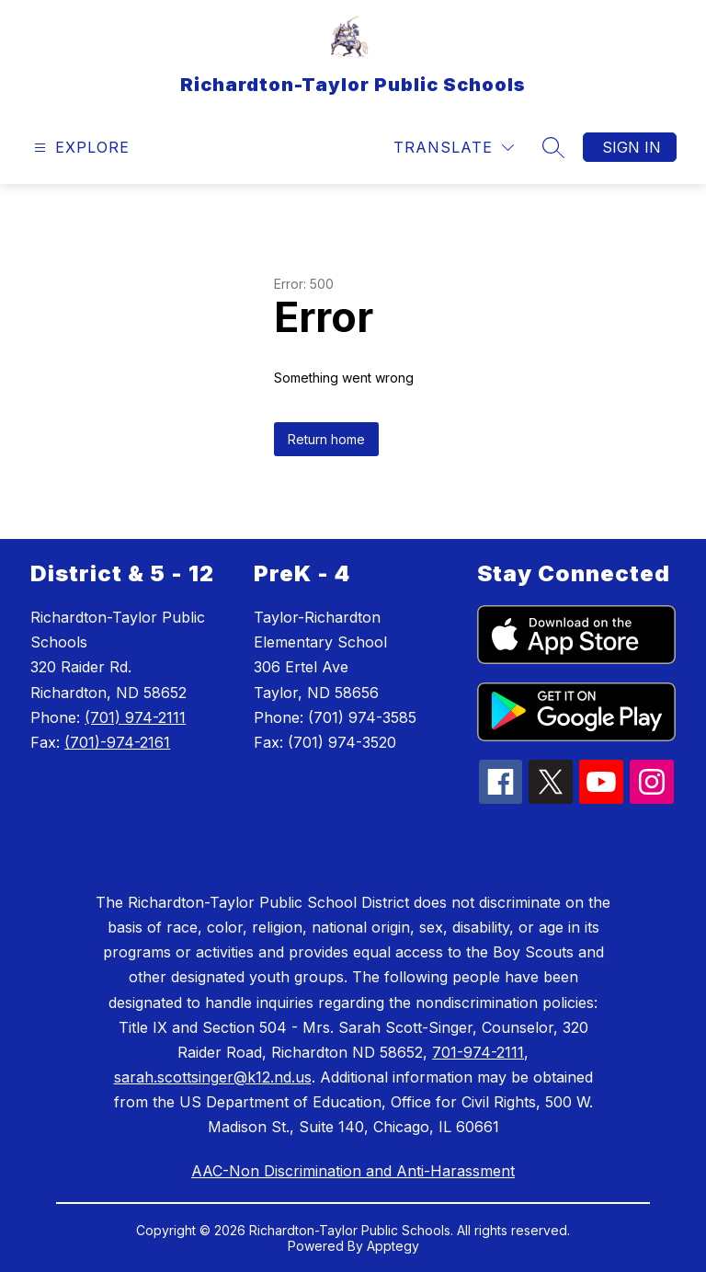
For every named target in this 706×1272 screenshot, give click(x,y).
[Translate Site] (453, 147)
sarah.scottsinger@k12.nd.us (213, 1077)
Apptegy (393, 1246)
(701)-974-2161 (117, 742)
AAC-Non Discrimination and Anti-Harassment (353, 1171)
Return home (326, 439)
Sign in (631, 147)
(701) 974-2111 (135, 717)
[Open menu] (79, 147)
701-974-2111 (478, 1052)
